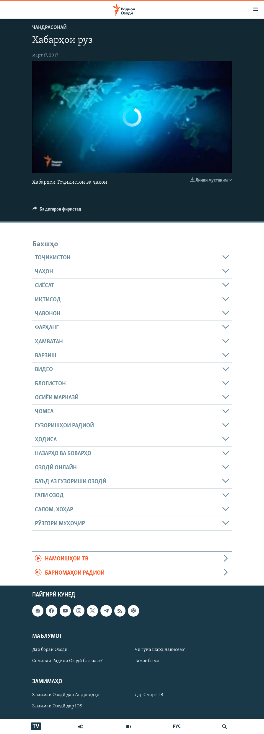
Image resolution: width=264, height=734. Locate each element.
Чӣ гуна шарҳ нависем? (160, 649)
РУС (177, 726)
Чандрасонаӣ (49, 27)
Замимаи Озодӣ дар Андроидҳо (65, 695)
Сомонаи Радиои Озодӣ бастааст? (67, 661)
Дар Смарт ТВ (149, 695)
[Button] (56, 210)
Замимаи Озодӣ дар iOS (57, 706)
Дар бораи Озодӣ (50, 649)
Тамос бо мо (147, 661)
